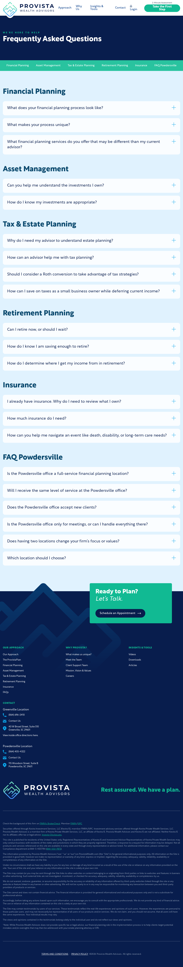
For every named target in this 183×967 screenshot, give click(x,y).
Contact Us (12, 721)
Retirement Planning (115, 65)
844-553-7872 (54, 849)
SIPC (80, 824)
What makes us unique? (79, 654)
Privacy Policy (79, 954)
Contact (120, 7)
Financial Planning (17, 65)
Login (133, 8)
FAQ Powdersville (165, 65)
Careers (70, 676)
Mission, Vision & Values (78, 671)
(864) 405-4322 (14, 752)
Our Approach (10, 654)
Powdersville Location (17, 746)
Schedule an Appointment (120, 613)
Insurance (141, 65)
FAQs (6, 692)
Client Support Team (77, 665)
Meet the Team (74, 660)
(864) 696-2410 (14, 715)
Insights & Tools (96, 8)
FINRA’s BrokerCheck (50, 824)
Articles (133, 665)
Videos (132, 654)
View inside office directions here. (20, 735)
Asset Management (48, 65)
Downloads (135, 660)
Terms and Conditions (54, 954)
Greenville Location (16, 709)
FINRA (73, 824)
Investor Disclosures (52, 835)
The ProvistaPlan (12, 660)
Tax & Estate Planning (81, 65)
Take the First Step (162, 8)
